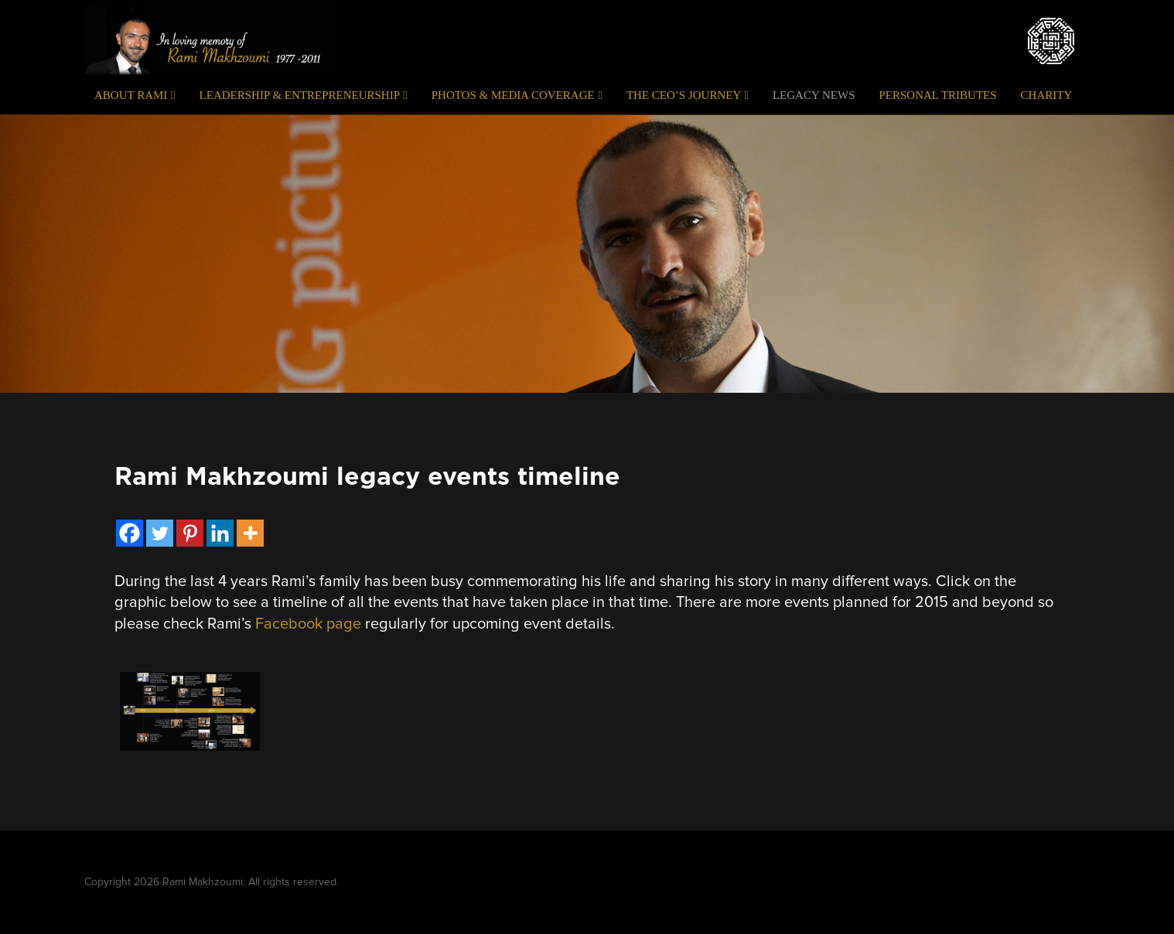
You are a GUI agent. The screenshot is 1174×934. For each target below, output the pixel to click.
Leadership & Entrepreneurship (304, 95)
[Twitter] (159, 533)
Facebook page (308, 624)
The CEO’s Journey (687, 95)
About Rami (135, 95)
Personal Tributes (937, 95)
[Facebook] (129, 533)
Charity (1047, 95)
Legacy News (814, 95)
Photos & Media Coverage (517, 95)
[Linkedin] (220, 533)
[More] (250, 533)
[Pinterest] (189, 533)
